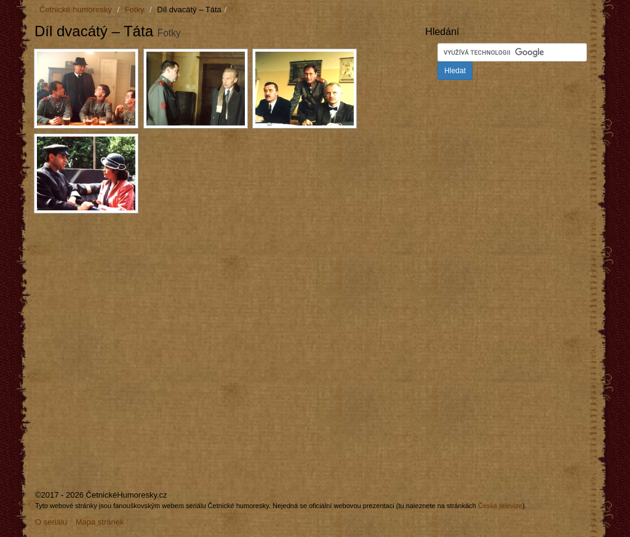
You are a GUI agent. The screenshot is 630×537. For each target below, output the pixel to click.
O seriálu (51, 522)
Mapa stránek (100, 522)
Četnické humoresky (75, 9)
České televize (500, 505)
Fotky (135, 9)
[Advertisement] (137, 311)
